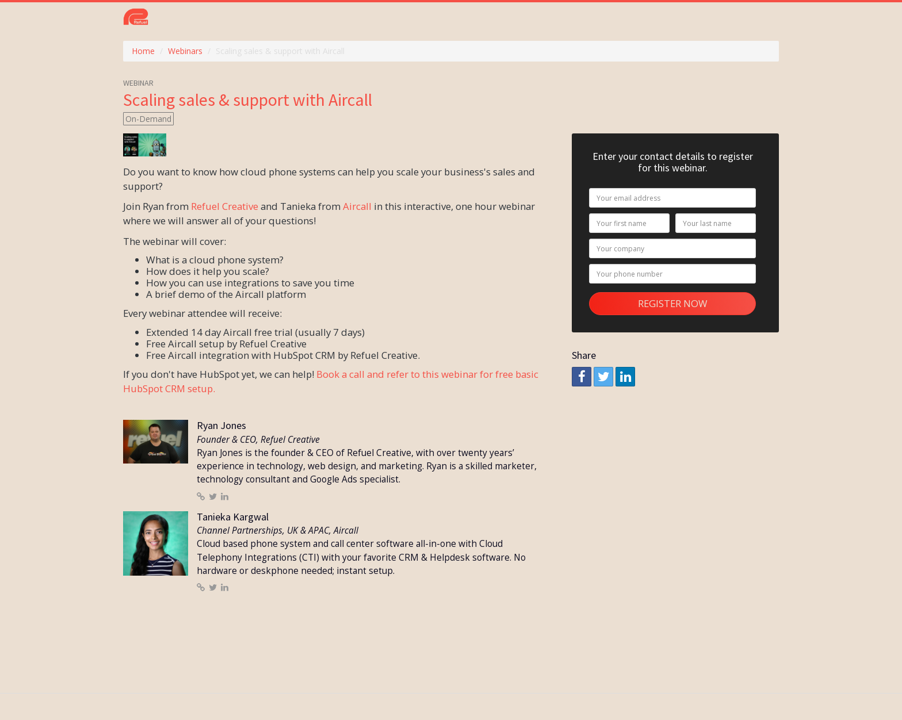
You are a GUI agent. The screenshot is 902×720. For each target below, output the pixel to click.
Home (143, 50)
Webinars (185, 50)
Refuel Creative (224, 206)
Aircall (357, 206)
